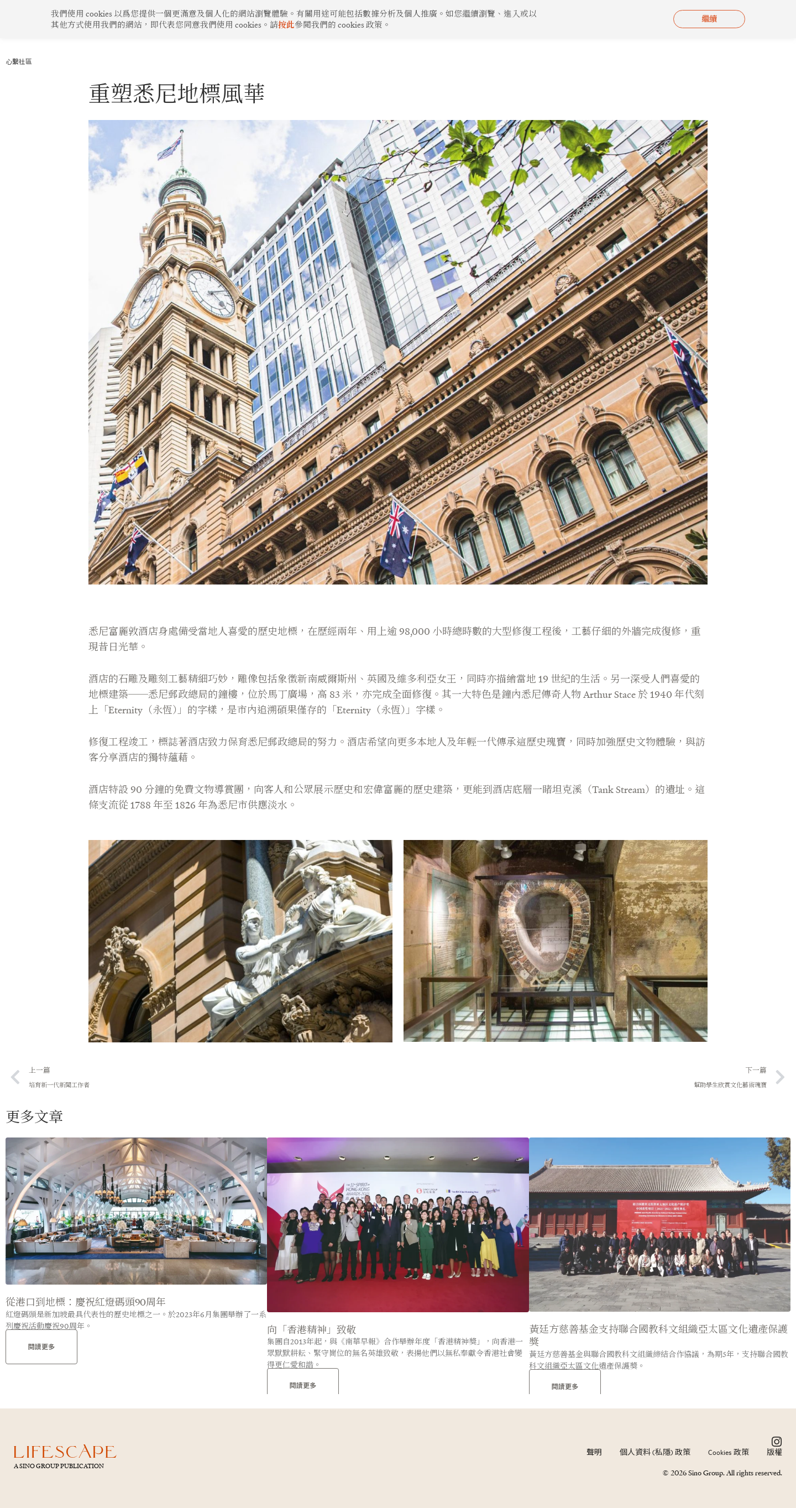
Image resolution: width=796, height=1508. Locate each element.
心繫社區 (21, 61)
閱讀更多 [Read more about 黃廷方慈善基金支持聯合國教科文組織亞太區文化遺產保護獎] (565, 1388)
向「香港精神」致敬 (312, 1331)
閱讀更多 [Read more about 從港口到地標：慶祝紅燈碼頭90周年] (41, 1348)
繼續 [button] (709, 19)
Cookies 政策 (728, 1452)
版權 (774, 1452)
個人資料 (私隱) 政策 (655, 1452)
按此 (286, 24)
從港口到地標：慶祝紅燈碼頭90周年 (86, 1304)
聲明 (594, 1452)
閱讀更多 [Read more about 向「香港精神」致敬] (303, 1387)
